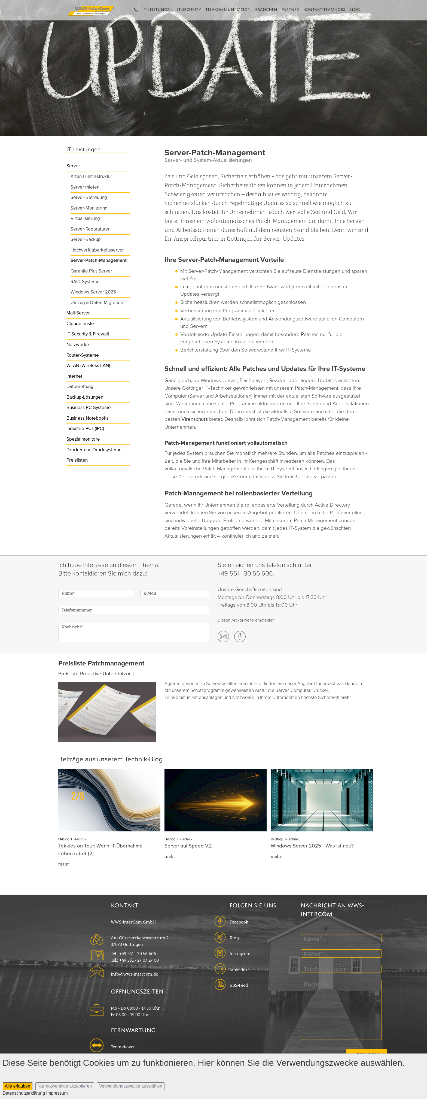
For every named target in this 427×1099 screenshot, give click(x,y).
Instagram (240, 952)
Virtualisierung (85, 218)
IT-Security (189, 9)
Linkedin (238, 968)
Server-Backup (86, 239)
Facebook (239, 921)
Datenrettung (79, 386)
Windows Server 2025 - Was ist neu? (312, 846)
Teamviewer (123, 1046)
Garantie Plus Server (91, 271)
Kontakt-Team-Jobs (324, 9)
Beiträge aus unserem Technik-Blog (110, 759)
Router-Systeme (82, 355)
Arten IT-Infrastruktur (91, 176)
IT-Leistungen (157, 9)
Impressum (57, 1093)
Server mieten (85, 187)
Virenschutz (195, 419)
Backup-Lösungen (84, 397)
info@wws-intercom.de (134, 973)
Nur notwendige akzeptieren (65, 1086)
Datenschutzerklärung (24, 1093)
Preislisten (77, 460)
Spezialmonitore (83, 439)
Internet (74, 376)
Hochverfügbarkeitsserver (97, 250)
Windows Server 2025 (93, 292)
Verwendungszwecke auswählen (130, 1086)
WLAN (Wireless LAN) (88, 365)
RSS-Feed (239, 984)
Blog (354, 9)
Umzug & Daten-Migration (97, 302)
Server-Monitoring (89, 208)
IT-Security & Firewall (87, 334)
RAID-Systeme (85, 281)
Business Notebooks (87, 418)
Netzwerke (77, 344)
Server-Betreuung (89, 197)
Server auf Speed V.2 (188, 846)
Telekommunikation (228, 9)
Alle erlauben (17, 1086)
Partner (290, 9)
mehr (345, 697)
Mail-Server (78, 313)
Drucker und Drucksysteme (94, 450)
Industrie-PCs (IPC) (85, 428)
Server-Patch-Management (99, 260)
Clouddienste (80, 323)
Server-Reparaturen (91, 229)
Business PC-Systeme (88, 407)
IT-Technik (78, 839)
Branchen (266, 9)
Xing (234, 937)
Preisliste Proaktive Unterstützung (96, 674)
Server (73, 166)
